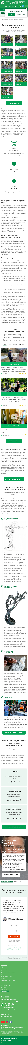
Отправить (14, 934)
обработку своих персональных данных (17, 955)
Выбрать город (21, 14)
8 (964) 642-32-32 (12, 6)
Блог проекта (4, 987)
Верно (11, 14)
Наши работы (17, 879)
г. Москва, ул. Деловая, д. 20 (8, 1007)
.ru (6, 1023)
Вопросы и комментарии (7, 881)
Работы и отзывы (5, 983)
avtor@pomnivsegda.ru (9, 1005)
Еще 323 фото (14, 101)
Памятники (4, 962)
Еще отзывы (14, 438)
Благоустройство (5, 972)
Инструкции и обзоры (20, 881)
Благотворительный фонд (9, 1040)
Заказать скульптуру (14, 477)
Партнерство (4, 989)
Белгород (5, 995)
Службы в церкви (7, 1042)
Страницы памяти (7, 1038)
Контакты (3, 985)
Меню (5, 9)
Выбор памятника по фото (8, 970)
